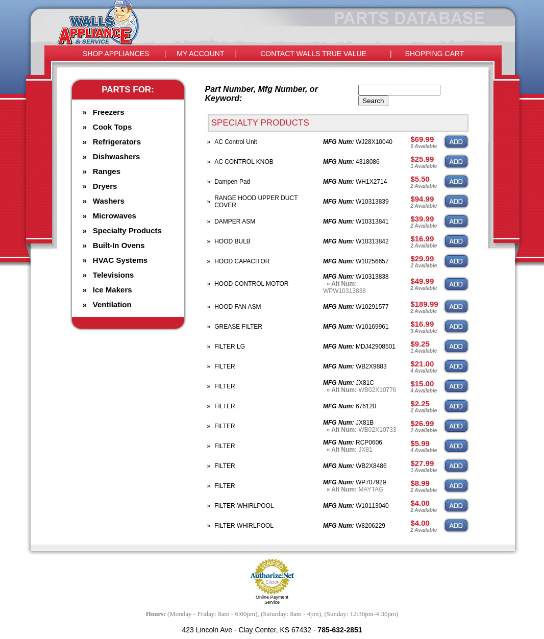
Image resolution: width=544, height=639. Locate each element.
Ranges (106, 171)
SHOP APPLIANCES (116, 54)
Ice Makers (112, 289)
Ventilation (112, 304)
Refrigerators (117, 141)
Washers (109, 200)
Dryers (105, 186)
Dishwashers (116, 156)
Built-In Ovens (119, 245)
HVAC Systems (120, 260)
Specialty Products (127, 230)
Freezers (109, 112)
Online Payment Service (272, 600)
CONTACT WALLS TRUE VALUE (313, 54)
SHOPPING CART (434, 54)
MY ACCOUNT (200, 54)
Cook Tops (112, 126)
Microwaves (114, 215)
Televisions (113, 275)
